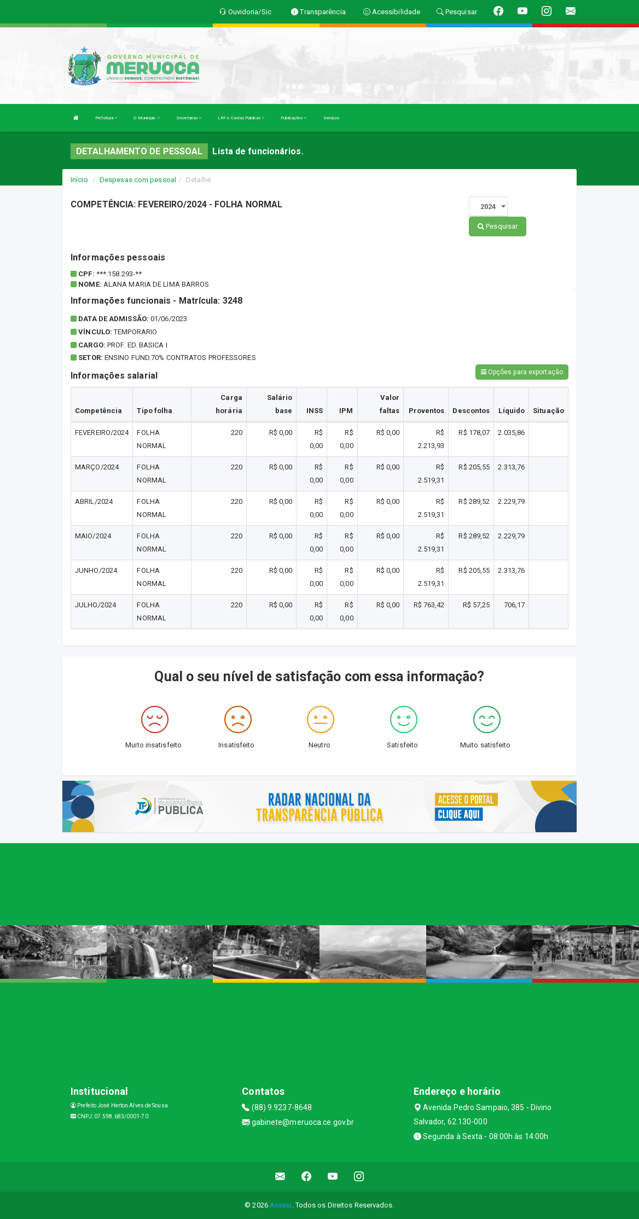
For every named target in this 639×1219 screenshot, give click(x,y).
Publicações (293, 117)
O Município (146, 117)
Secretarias (188, 117)
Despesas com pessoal (138, 180)
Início (79, 180)
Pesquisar (498, 226)
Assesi (281, 1205)
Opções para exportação (522, 372)
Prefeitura (106, 117)
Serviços (331, 117)
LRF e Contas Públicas (241, 117)
